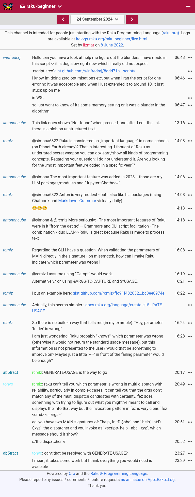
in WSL (38, 97)
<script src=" (83, 71)
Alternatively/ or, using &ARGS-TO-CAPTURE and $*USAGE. (85, 281)
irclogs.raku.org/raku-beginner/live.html (111, 39)
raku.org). (171, 32)
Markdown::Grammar (77, 200)
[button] (188, 6)
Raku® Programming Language (119, 473)
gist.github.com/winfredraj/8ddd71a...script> (94, 71)
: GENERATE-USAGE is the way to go (69, 372)
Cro (72, 473)
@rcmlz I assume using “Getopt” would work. (72, 273)
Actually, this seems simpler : (97, 307)
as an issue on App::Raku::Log (148, 479)
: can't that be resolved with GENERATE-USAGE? (80, 453)
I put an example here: (98, 293)
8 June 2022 (112, 45)
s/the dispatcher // (49, 441)
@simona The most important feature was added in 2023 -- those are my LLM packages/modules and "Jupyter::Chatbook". (97, 179)
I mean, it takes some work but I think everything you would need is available (92, 463)
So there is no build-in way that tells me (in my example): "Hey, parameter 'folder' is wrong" (97, 325)
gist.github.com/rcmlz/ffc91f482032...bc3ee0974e (119, 293)
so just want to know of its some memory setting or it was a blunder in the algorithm (98, 108)
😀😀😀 (39, 208)
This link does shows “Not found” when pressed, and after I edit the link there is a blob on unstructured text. (96, 125)
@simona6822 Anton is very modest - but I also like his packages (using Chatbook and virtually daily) (96, 197)
